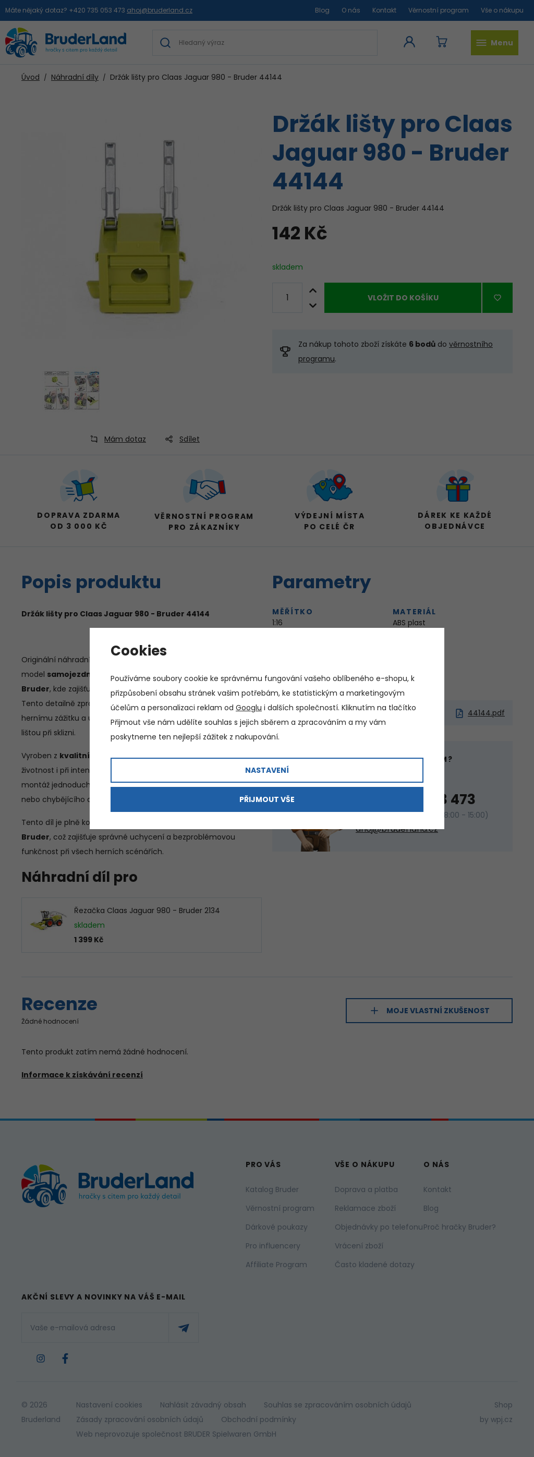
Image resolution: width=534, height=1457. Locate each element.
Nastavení (267, 770)
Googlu (249, 707)
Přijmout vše (267, 799)
